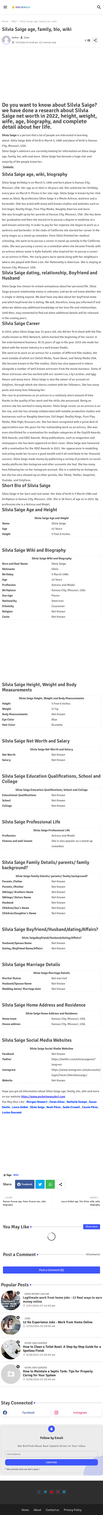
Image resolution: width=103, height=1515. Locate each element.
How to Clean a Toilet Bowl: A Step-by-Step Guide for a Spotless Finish (62, 1349)
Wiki (14, 21)
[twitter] (45, 1491)
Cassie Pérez (90, 1107)
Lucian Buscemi (12, 1112)
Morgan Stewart (37, 1102)
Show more (92, 1226)
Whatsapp (50, 1184)
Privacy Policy (72, 1510)
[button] (99, 7)
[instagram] (57, 1491)
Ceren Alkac (57, 1102)
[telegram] (64, 1491)
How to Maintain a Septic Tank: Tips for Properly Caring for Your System (58, 1373)
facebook (28, 1413)
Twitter (40, 1184)
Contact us (52, 1510)
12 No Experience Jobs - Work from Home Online (57, 1322)
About (37, 1510)
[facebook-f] (39, 1491)
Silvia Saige (37, 1107)
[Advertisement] (51, 74)
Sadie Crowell (72, 1107)
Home (5, 21)
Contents (8, 167)
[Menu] (5, 7)
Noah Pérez (53, 1107)
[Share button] (60, 1184)
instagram (80, 1413)
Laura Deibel (20, 1107)
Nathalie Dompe (77, 1102)
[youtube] (51, 1491)
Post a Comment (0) (51, 1270)
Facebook (27, 1184)
